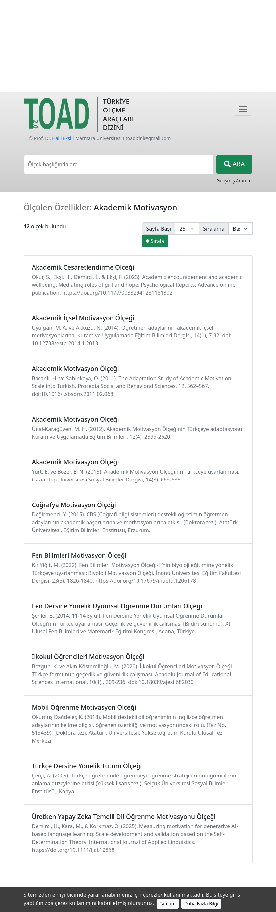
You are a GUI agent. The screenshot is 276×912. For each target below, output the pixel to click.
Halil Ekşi (61, 138)
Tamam (168, 903)
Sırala (155, 241)
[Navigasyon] (243, 109)
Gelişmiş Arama (233, 180)
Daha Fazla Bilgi (201, 903)
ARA (234, 164)
